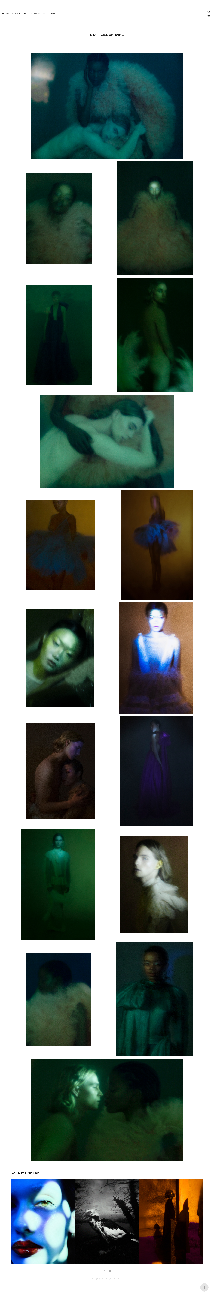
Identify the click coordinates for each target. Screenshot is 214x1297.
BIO (25, 13)
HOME (5, 13)
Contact (53, 13)
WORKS (16, 13)
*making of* (38, 13)
